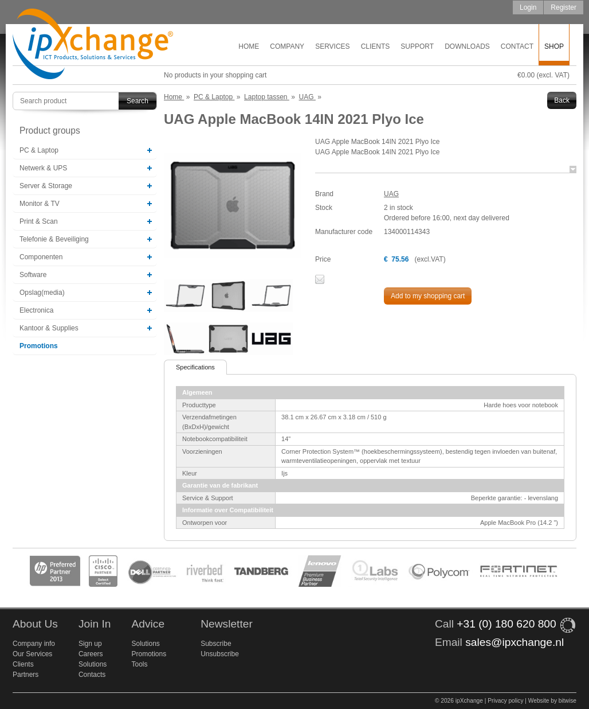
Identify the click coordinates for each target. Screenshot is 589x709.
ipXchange (93, 44)
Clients (375, 46)
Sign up (90, 644)
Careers (90, 654)
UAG (391, 194)
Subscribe (216, 644)
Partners (25, 675)
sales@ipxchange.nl (514, 642)
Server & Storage (45, 186)
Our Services (32, 654)
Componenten (40, 257)
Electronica (36, 310)
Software (32, 275)
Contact (517, 46)
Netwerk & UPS (43, 168)
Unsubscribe (220, 654)
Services (332, 46)
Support (417, 46)
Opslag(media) (42, 293)
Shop (554, 46)
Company (287, 46)
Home (248, 46)
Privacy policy (505, 701)
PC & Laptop (38, 150)
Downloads (467, 46)
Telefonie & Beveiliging (54, 239)
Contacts (91, 675)
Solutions (92, 664)
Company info (34, 644)
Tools (139, 664)
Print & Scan (38, 221)
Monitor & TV (39, 204)
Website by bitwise (552, 701)
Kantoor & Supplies (48, 328)
